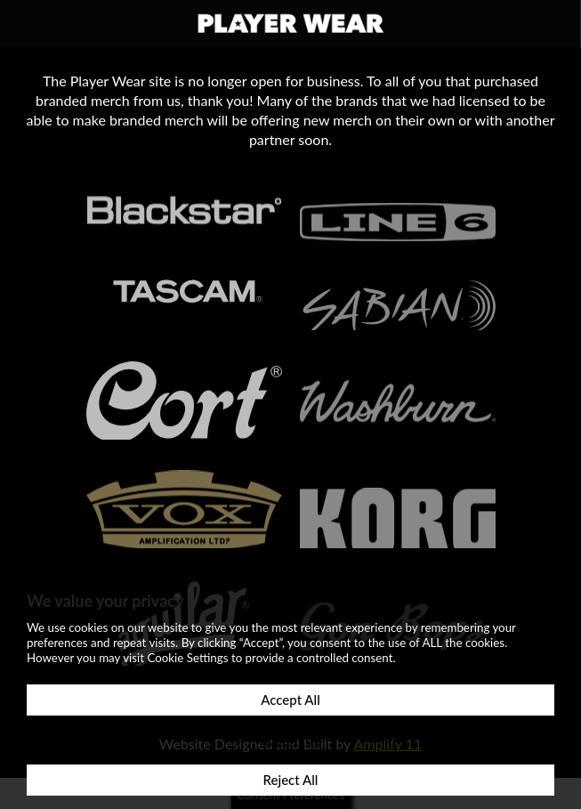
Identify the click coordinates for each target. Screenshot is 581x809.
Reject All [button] (291, 780)
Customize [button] (290, 740)
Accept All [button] (290, 700)
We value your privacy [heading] (105, 601)
